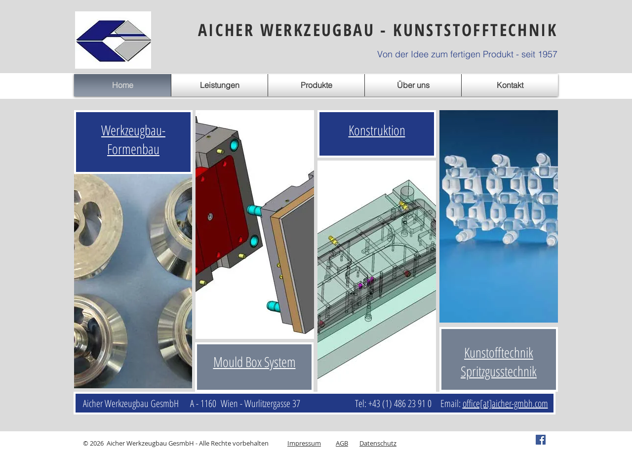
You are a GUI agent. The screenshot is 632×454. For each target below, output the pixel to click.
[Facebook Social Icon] (541, 440)
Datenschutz (377, 443)
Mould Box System (254, 361)
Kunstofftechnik (498, 352)
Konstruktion (377, 130)
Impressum (304, 443)
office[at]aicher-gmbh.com (505, 403)
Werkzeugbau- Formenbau (133, 139)
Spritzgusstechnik (499, 371)
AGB (342, 443)
